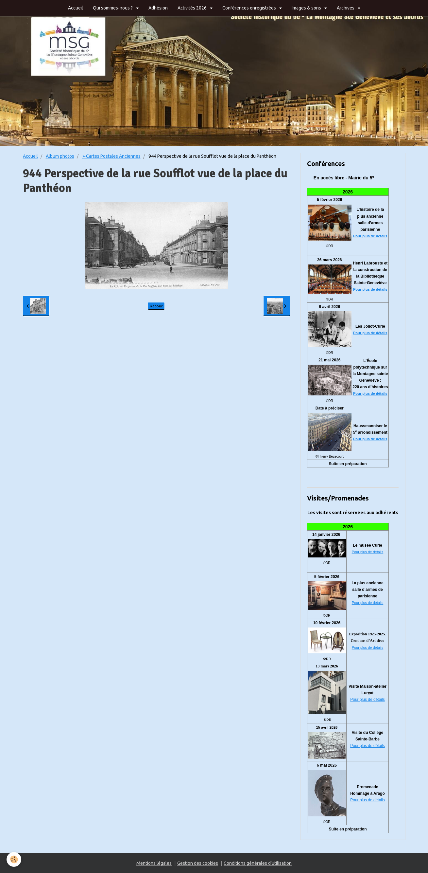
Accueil (75, 7)
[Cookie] (14, 859)
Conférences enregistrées (249, 7)
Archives (346, 7)
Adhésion (158, 7)
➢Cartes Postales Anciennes (111, 156)
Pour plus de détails (370, 236)
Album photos (60, 156)
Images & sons (307, 7)
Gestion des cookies (197, 863)
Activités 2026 (193, 7)
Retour (156, 306)
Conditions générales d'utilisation (258, 863)
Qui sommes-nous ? (113, 7)
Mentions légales (154, 863)
